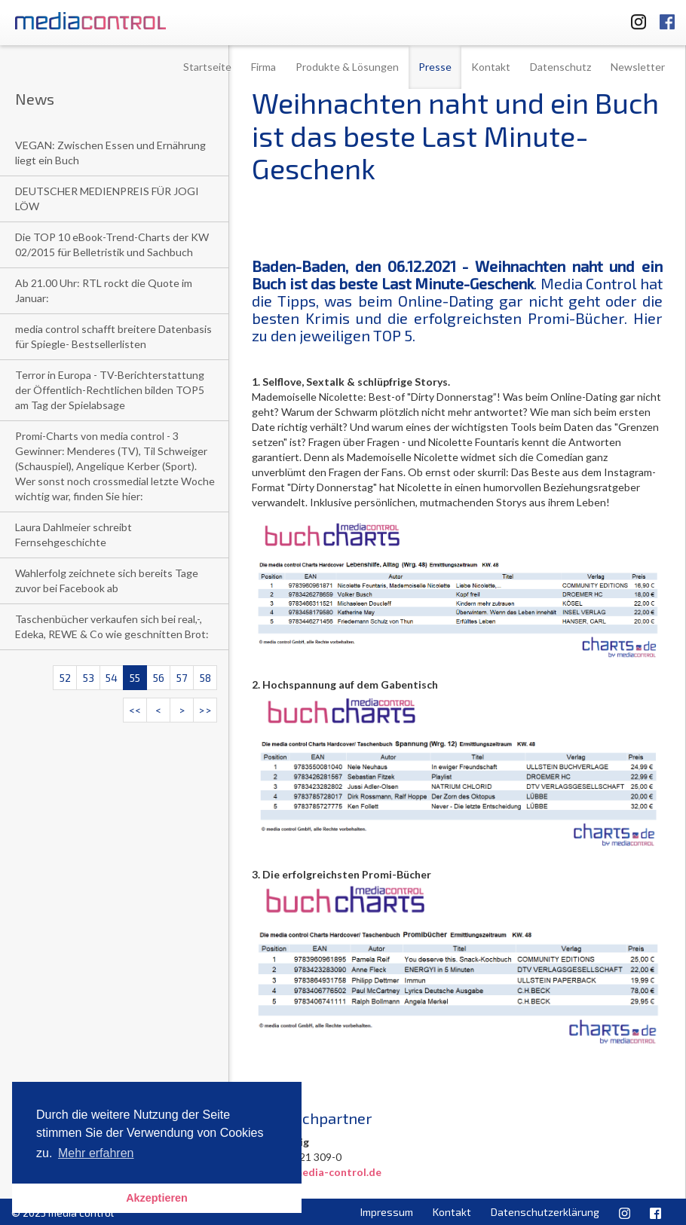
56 (158, 677)
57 (181, 677)
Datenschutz (560, 66)
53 (88, 677)
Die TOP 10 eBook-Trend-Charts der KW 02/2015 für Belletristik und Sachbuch (112, 244)
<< (135, 710)
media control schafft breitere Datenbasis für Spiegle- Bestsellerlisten (113, 336)
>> (205, 710)
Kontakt (490, 66)
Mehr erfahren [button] (96, 1153)
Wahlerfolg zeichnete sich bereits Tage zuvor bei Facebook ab (106, 580)
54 (112, 677)
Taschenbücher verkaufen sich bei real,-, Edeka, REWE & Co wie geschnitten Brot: (112, 626)
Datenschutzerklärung (545, 1211)
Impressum (386, 1211)
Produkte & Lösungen (347, 66)
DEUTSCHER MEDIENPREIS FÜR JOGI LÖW (107, 198)
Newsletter (638, 66)
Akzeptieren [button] (157, 1198)
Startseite (207, 66)
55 (135, 677)
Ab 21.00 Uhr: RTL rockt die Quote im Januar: (103, 290)
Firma (263, 66)
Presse (435, 66)
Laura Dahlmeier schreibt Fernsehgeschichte (73, 534)
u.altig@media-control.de (316, 1171)
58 (205, 677)
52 (65, 677)
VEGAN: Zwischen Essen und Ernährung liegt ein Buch (110, 152)
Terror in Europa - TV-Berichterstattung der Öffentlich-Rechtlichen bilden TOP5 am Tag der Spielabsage (109, 389)
